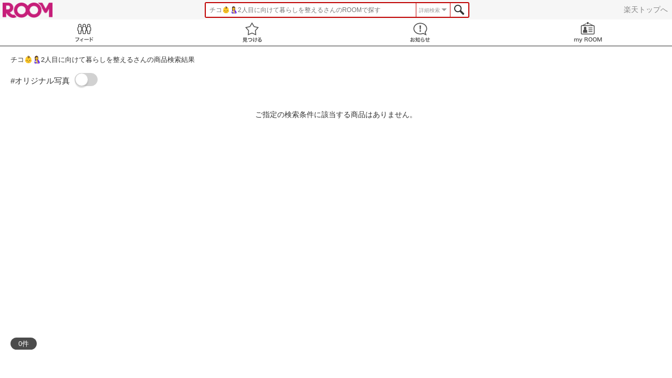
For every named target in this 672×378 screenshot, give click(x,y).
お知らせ (420, 32)
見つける (252, 32)
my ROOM (588, 32)
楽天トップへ (646, 9)
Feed (84, 32)
